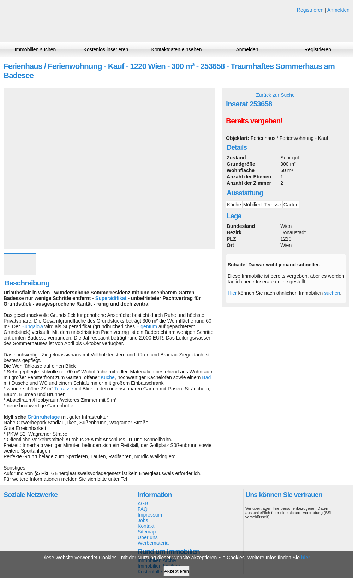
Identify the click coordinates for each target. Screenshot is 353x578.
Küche (108, 377)
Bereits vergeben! (254, 121)
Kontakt (146, 526)
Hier (232, 293)
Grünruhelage (44, 417)
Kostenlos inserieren (106, 49)
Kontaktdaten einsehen (176, 49)
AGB (143, 503)
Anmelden (338, 10)
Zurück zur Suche (275, 95)
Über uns (148, 537)
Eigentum (146, 326)
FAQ (143, 509)
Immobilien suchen (35, 49)
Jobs (143, 520)
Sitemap (147, 532)
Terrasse (63, 388)
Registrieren (310, 10)
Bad (206, 377)
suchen (332, 293)
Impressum (150, 515)
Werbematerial (154, 543)
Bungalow (32, 326)
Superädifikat (111, 298)
